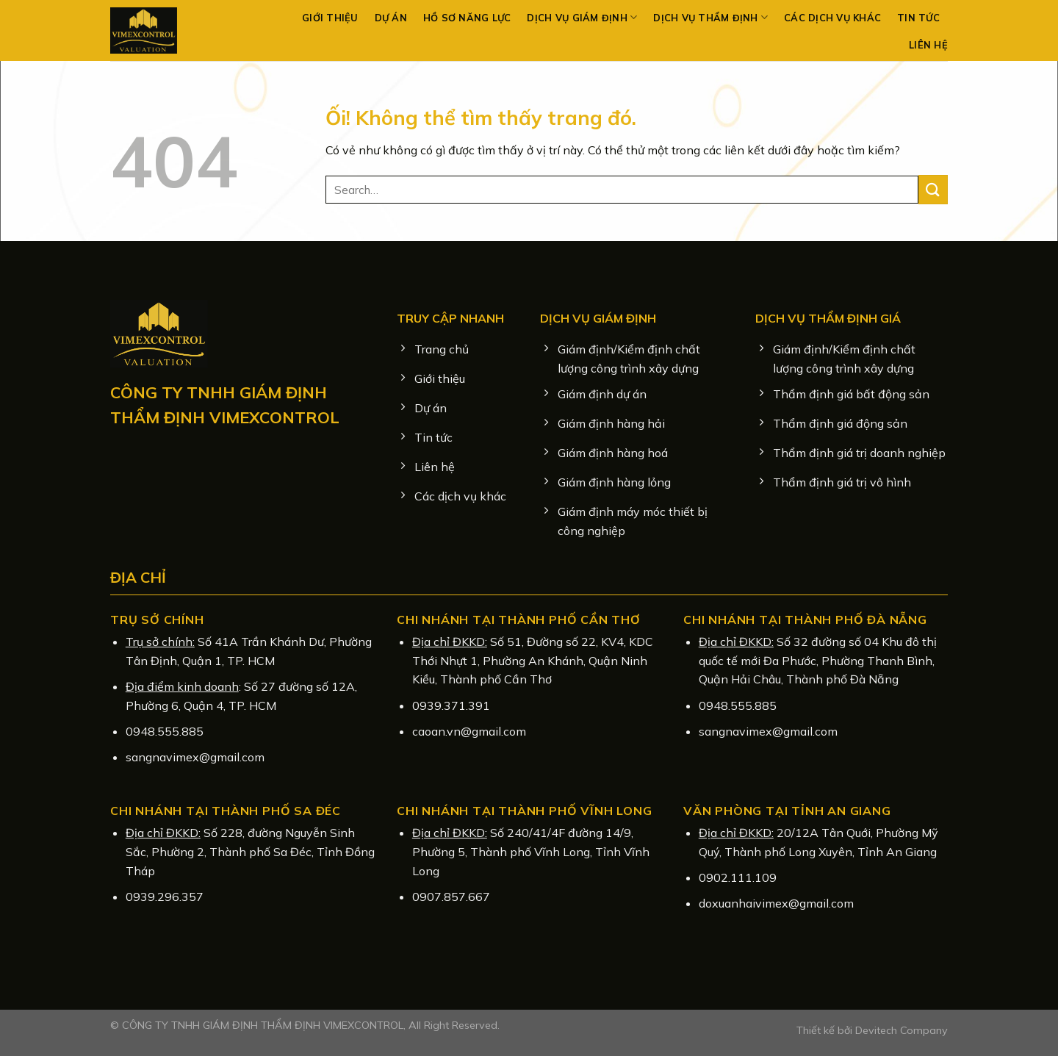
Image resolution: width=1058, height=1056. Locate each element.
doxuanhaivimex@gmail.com (776, 903)
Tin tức (918, 18)
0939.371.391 (451, 705)
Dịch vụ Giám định (582, 17)
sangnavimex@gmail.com (195, 757)
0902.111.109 (738, 877)
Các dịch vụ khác (832, 18)
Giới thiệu (330, 18)
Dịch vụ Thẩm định (710, 17)
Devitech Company (901, 1030)
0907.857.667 (451, 896)
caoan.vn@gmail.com (469, 731)
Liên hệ (928, 45)
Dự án (391, 18)
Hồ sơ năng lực (467, 18)
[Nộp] (933, 189)
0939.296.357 (165, 896)
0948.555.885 (165, 731)
